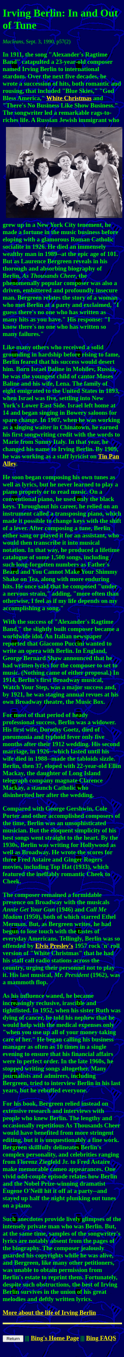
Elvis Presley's (54, 945)
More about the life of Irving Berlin (49, 1312)
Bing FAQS (101, 1338)
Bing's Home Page (55, 1338)
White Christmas (69, 98)
